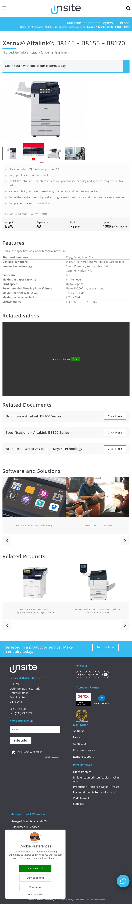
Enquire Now (105, 647)
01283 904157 (23, 709)
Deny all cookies (35, 877)
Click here (115, 416)
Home (23, 26)
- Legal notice (79, 899)
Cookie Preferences (96, 899)
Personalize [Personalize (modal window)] (35, 887)
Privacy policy (66, 899)
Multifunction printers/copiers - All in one (65, 26)
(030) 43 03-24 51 (25, 713)
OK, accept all (35, 868)
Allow (75, 359)
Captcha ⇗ (52, 757)
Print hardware (35, 26)
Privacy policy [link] (35, 894)
